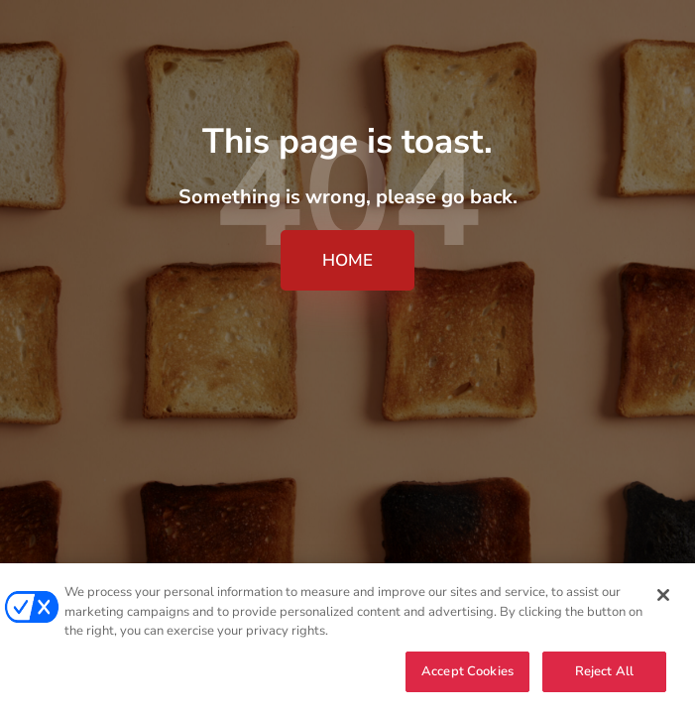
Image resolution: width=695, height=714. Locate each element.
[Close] (663, 596)
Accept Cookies (467, 672)
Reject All (604, 672)
